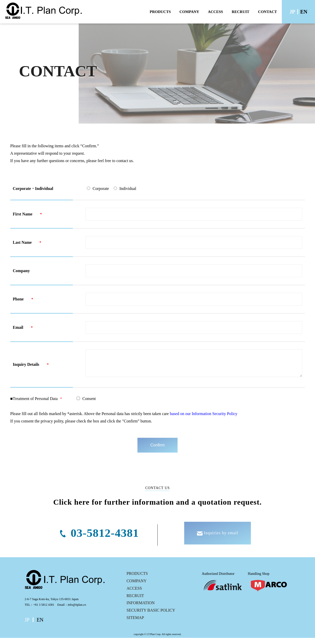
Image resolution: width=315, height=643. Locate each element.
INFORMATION (140, 608)
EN (303, 12)
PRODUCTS (160, 12)
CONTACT (267, 12)
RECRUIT (240, 12)
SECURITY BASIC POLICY (150, 615)
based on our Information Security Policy (203, 419)
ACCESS (215, 12)
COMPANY (189, 12)
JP (292, 12)
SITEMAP (135, 623)
